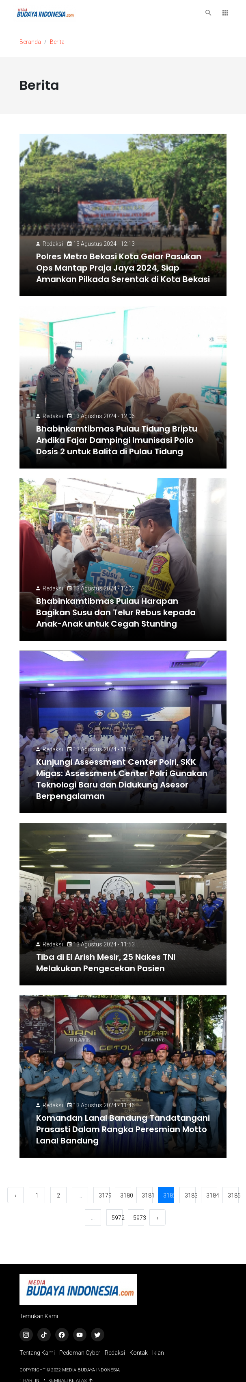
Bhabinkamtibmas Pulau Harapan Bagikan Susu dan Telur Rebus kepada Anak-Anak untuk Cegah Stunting (116, 612)
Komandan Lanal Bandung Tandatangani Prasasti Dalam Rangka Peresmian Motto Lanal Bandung (123, 1129)
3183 (190, 1195)
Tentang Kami (37, 1352)
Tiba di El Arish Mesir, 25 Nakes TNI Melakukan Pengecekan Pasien (105, 962)
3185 (233, 1195)
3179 (104, 1195)
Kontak (138, 1352)
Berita (57, 42)
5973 (138, 1218)
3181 (147, 1195)
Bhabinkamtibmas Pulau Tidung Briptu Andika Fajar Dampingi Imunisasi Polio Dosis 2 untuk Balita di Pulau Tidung (116, 440)
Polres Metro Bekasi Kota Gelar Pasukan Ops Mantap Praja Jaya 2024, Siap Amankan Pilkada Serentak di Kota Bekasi (123, 268)
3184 (211, 1195)
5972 (117, 1218)
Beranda (30, 42)
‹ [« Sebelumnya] (15, 1195)
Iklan (158, 1352)
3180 (125, 1195)
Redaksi (53, 244)
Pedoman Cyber (79, 1352)
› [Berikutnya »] (157, 1218)
